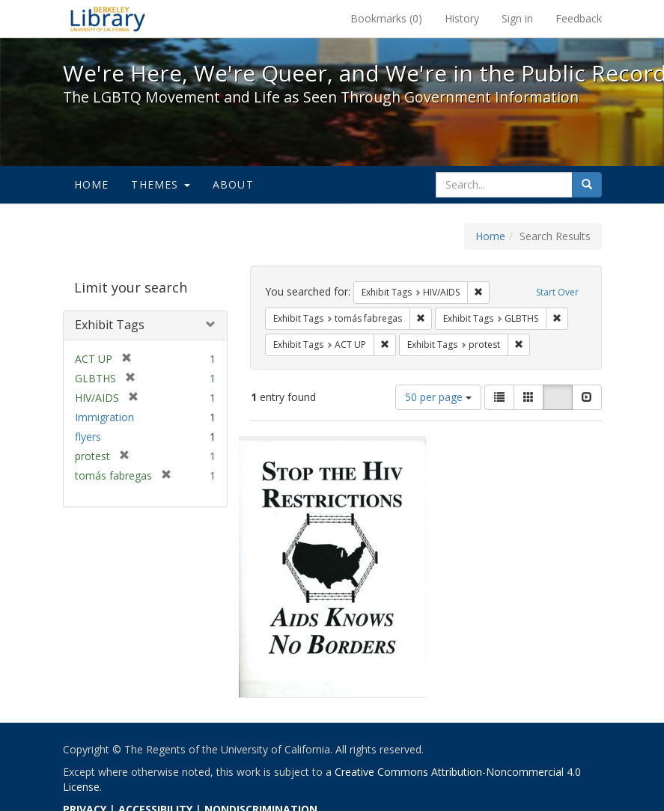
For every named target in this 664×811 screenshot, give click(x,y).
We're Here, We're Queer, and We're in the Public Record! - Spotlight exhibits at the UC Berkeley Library (108, 18)
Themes (160, 184)
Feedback (578, 18)
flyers (88, 436)
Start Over (557, 292)
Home (91, 184)
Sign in (517, 18)
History (462, 18)
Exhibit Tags (109, 324)
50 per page (438, 397)
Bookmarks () (386, 18)
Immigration (104, 417)
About (233, 184)
